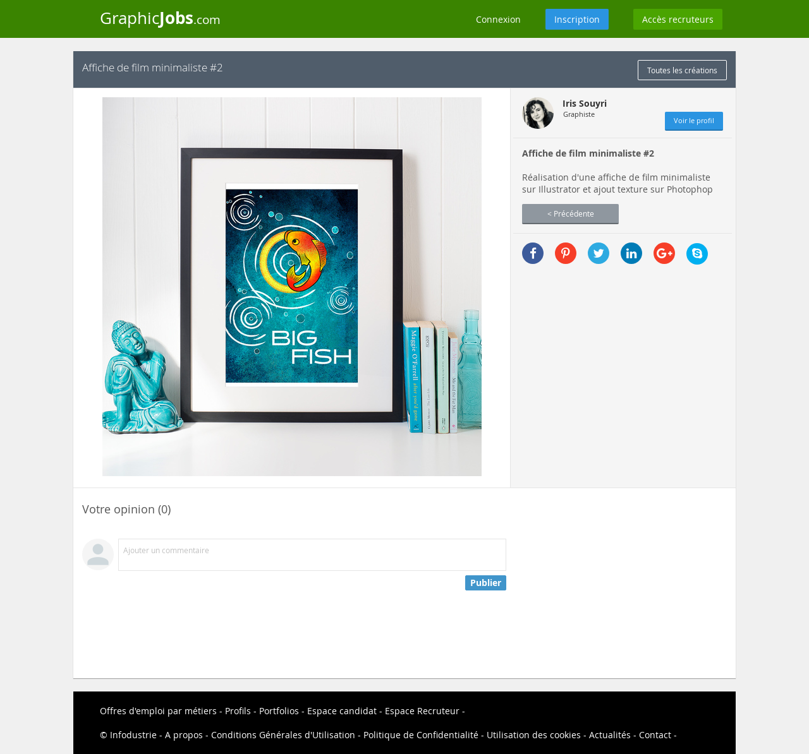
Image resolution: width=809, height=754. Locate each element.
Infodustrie (133, 735)
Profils (238, 711)
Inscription (577, 19)
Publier (485, 583)
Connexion (498, 19)
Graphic (160, 17)
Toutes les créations (682, 70)
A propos (184, 735)
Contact (655, 735)
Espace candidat (342, 711)
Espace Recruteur (422, 711)
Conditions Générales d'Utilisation (283, 735)
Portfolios (279, 711)
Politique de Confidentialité (420, 735)
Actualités (610, 735)
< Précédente (570, 213)
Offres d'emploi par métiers (158, 711)
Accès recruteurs (678, 19)
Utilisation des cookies (534, 735)
